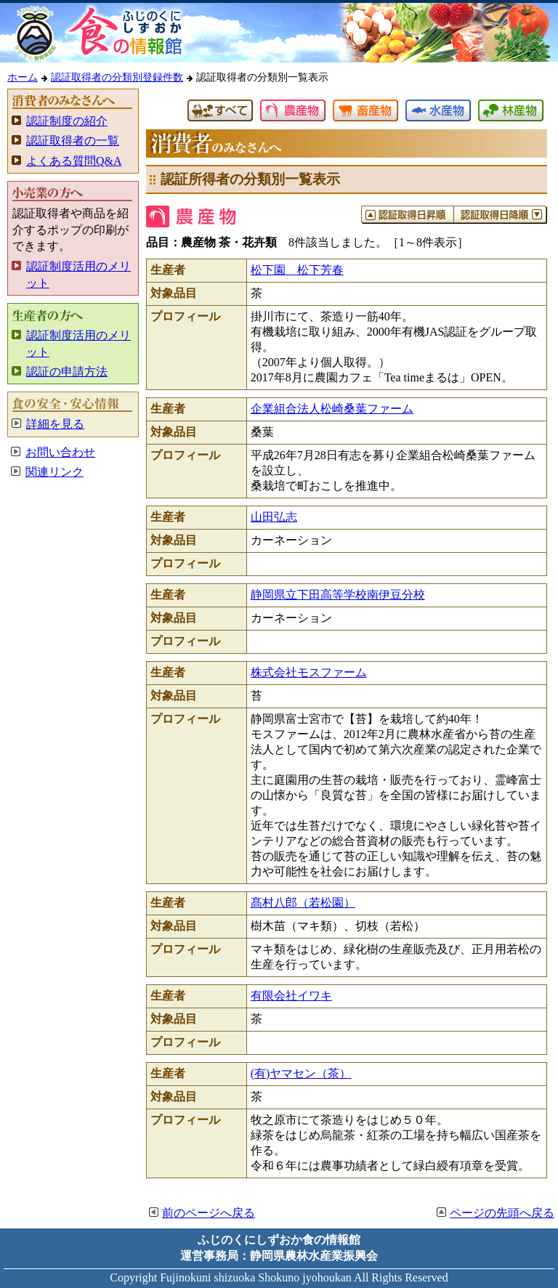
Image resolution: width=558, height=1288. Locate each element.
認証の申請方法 (67, 371)
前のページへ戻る (208, 1213)
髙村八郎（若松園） (303, 902)
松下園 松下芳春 (297, 270)
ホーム (22, 77)
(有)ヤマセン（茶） (301, 1073)
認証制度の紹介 (67, 121)
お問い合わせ (60, 452)
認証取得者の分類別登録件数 (117, 77)
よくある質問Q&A (74, 161)
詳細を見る (55, 424)
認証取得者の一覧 (72, 140)
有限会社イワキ (291, 995)
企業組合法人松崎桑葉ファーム (332, 408)
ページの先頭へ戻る (502, 1213)
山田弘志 (274, 517)
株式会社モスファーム (309, 672)
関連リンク (54, 472)
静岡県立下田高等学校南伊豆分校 (338, 594)
